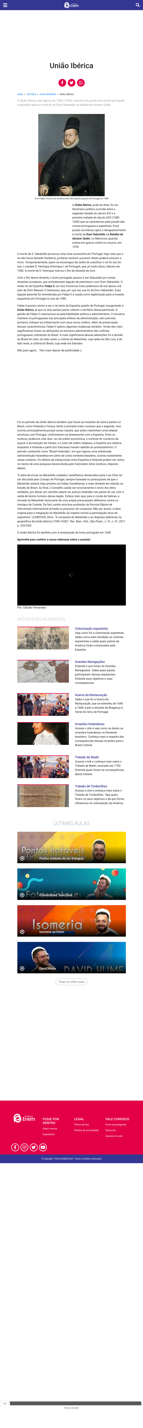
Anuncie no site (114, 1136)
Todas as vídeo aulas (71, 981)
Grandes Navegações (90, 662)
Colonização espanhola (91, 628)
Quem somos (50, 1128)
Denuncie (111, 1130)
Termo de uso (81, 1124)
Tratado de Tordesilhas (91, 786)
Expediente (49, 1134)
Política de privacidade (86, 1130)
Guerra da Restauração (91, 695)
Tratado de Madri (87, 757)
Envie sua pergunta (116, 1124)
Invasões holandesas (90, 724)
